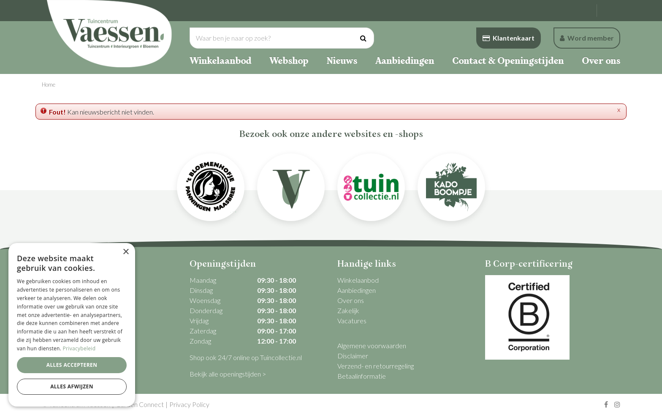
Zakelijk (348, 310)
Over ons (350, 300)
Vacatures (351, 321)
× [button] (125, 252)
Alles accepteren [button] (72, 365)
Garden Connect (140, 404)
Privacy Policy (189, 404)
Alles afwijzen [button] (71, 386)
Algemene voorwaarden (371, 345)
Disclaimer (352, 356)
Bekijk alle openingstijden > (228, 374)
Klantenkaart (508, 38)
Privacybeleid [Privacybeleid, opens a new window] (79, 348)
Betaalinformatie (361, 376)
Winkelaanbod (358, 280)
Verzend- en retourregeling (375, 366)
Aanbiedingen (356, 290)
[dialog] (71, 325)
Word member (587, 38)
